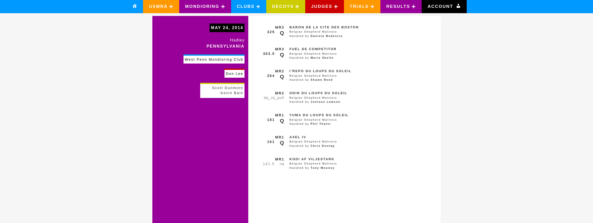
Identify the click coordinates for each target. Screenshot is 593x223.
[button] (161, 6)
